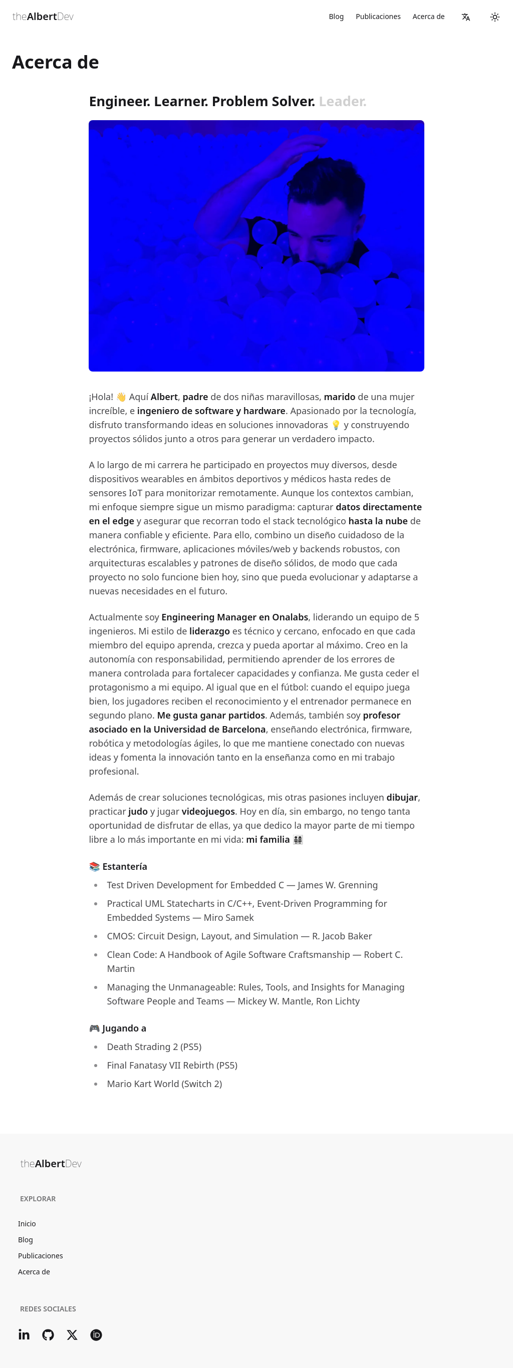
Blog (336, 16)
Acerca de (429, 16)
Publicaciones (378, 16)
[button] (466, 17)
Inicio (27, 1223)
